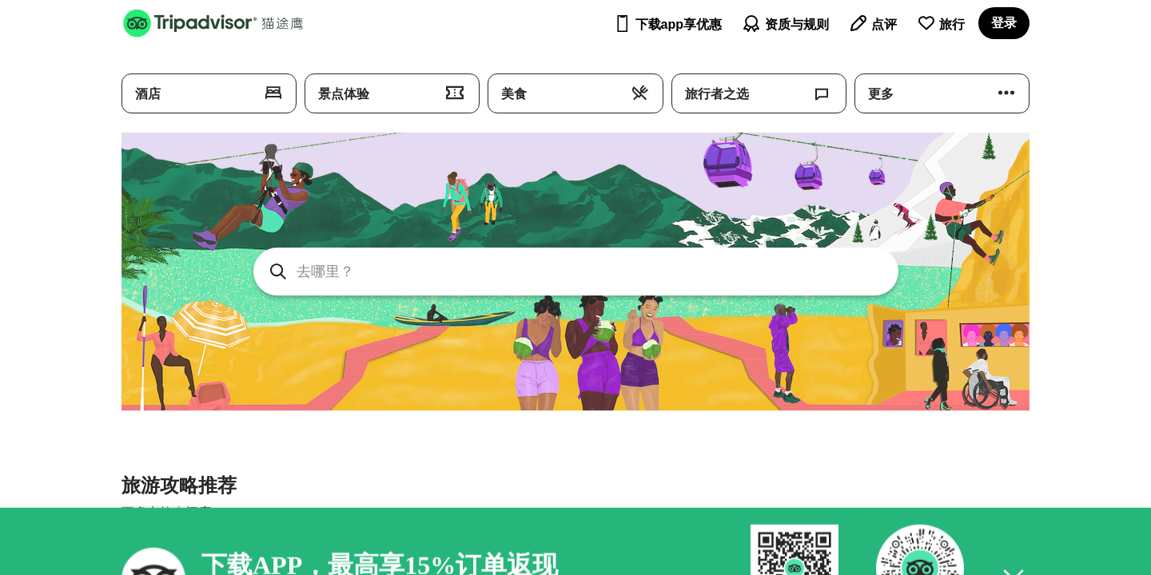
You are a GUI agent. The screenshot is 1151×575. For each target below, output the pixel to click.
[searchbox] (576, 271)
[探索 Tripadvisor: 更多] (942, 93)
